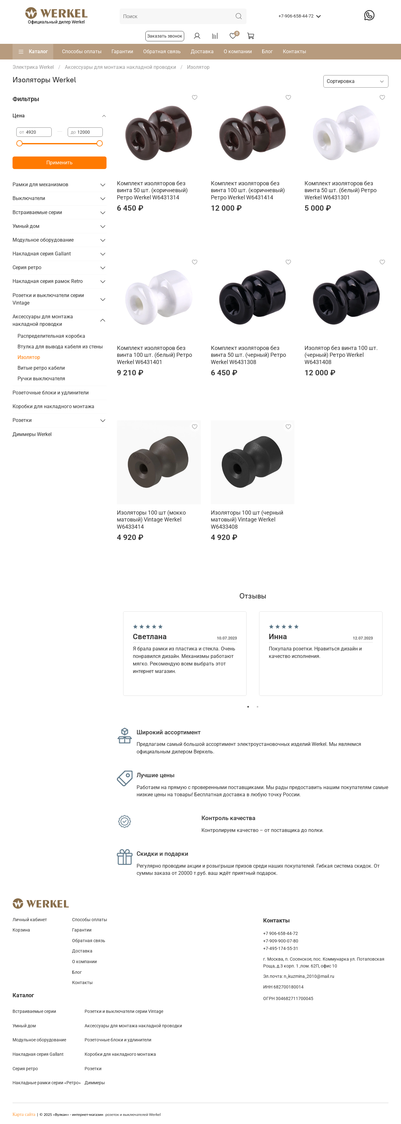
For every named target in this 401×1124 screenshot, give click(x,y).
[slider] (19, 143)
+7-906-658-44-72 (296, 16)
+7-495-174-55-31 (280, 948)
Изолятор (29, 357)
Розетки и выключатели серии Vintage (48, 299)
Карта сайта (24, 1114)
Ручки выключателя (41, 379)
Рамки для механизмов (40, 184)
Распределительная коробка (51, 336)
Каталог (33, 52)
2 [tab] (257, 707)
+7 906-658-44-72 (280, 933)
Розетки (22, 420)
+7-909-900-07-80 (280, 941)
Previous (112, 653)
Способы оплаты (82, 51)
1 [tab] (248, 707)
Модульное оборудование (43, 240)
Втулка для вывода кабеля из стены (60, 347)
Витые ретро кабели (41, 368)
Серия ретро (27, 267)
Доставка (202, 51)
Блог (267, 51)
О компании (238, 51)
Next (393, 653)
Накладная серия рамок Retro (48, 281)
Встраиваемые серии (37, 212)
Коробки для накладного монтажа (53, 406)
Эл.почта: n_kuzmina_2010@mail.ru (298, 976)
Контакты (294, 51)
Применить (59, 163)
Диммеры (95, 1082)
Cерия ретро (25, 1068)
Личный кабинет (30, 919)
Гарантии (122, 51)
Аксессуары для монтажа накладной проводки (43, 320)
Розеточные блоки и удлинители (51, 393)
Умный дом (26, 226)
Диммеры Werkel (32, 434)
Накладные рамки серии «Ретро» (47, 1082)
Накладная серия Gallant (42, 254)
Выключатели (29, 198)
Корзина (21, 930)
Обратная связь (162, 51)
